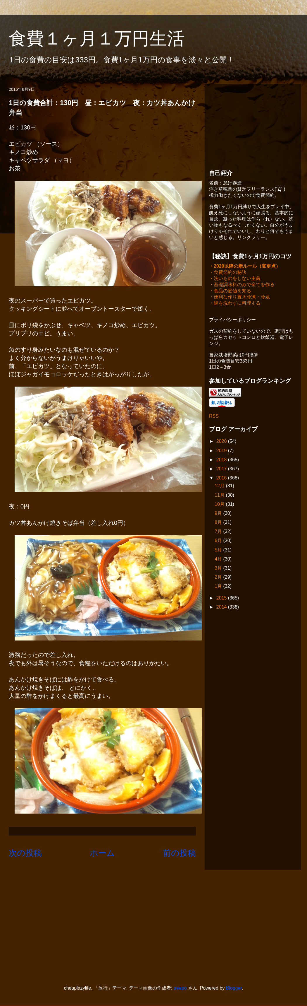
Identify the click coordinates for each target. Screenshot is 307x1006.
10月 (220, 504)
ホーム (102, 853)
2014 (222, 607)
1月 (219, 586)
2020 (222, 441)
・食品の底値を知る (230, 291)
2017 (222, 469)
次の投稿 (25, 853)
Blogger (234, 987)
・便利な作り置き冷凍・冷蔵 (239, 297)
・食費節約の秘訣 (227, 272)
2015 (222, 598)
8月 (219, 522)
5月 (219, 550)
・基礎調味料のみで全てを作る (242, 285)
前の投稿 (179, 853)
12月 (220, 486)
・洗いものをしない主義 (235, 278)
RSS (214, 416)
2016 (222, 478)
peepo (180, 987)
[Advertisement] (253, 125)
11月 (220, 495)
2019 (222, 451)
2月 (219, 577)
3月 (219, 568)
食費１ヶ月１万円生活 (105, 38)
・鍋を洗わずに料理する (235, 303)
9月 (219, 513)
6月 (219, 541)
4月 (219, 559)
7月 (219, 532)
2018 (222, 460)
